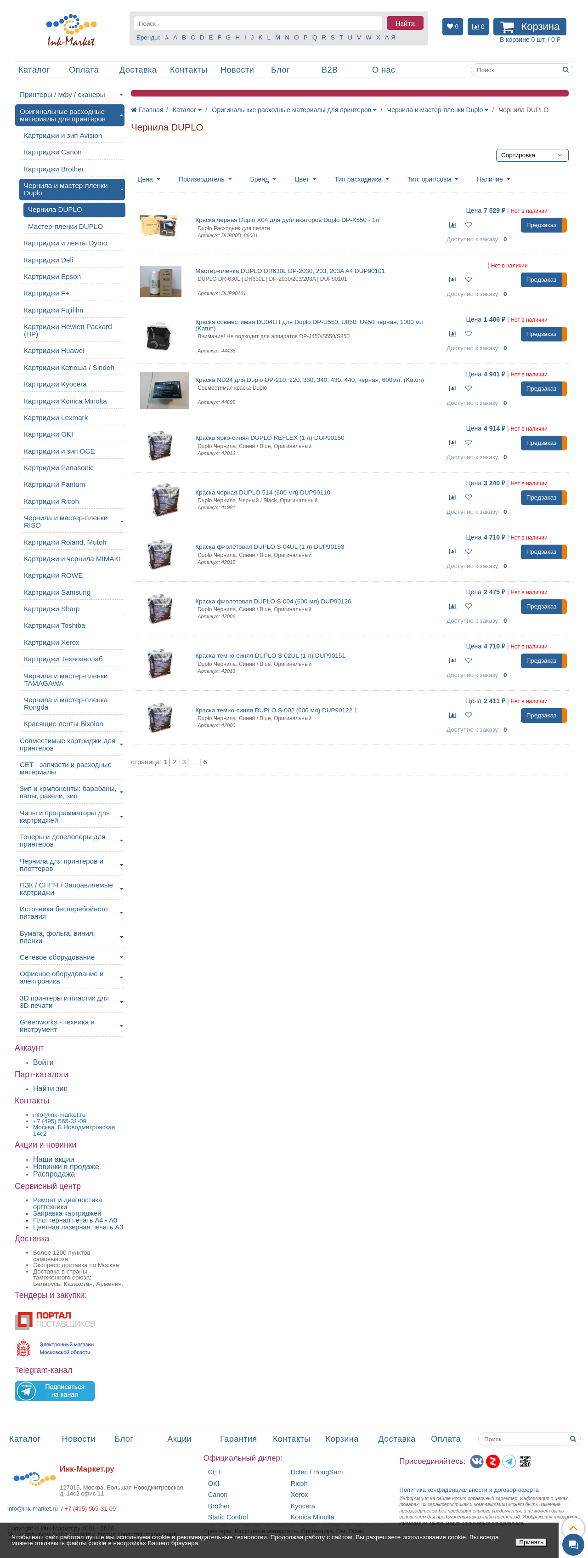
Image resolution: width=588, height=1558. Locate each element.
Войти (43, 1062)
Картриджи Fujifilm (53, 310)
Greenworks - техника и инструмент (57, 1025)
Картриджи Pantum (54, 484)
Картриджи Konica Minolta (65, 401)
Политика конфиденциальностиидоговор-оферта (469, 1489)
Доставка (138, 69)
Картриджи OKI (48, 434)
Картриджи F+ (46, 293)
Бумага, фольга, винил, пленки (57, 936)
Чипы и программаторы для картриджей (65, 816)
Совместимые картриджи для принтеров (67, 744)
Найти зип (50, 1088)
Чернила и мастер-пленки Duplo (65, 189)
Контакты (189, 69)
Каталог (34, 69)
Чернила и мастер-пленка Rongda (66, 703)
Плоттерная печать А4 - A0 (75, 1220)
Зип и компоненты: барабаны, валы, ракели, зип (68, 792)
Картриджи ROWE (53, 575)
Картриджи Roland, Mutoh (65, 542)
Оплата (84, 69)
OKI (214, 1483)
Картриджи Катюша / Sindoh (69, 367)
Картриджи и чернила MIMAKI (72, 559)
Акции (179, 1439)
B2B (330, 69)
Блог (280, 69)
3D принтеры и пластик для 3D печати (64, 1001)
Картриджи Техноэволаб (63, 659)
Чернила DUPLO (55, 209)
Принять (531, 1542)
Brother (219, 1506)
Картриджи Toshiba (54, 625)
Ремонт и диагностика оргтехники (67, 1203)
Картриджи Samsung (57, 592)
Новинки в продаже (66, 1167)
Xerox (299, 1494)
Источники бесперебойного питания (64, 912)
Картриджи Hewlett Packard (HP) (68, 330)
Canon (218, 1494)
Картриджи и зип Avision (63, 135)
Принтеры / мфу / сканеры (62, 94)
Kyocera (303, 1506)
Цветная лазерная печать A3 (78, 1227)
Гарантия (238, 1439)
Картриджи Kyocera (55, 384)
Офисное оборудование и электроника (62, 977)
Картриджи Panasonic (59, 468)
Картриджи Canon (53, 152)
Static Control (228, 1517)
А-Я (390, 37)
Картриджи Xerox (51, 642)
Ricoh (299, 1483)
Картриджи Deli (48, 260)
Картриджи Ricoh (51, 501)
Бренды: (148, 37)
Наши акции (53, 1159)
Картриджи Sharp (52, 609)
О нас (383, 69)
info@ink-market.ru (32, 1508)
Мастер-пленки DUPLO (65, 226)
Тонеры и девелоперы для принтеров (62, 840)
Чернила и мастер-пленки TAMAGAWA (65, 679)
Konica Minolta (312, 1517)
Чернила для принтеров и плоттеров (61, 864)
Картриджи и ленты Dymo (65, 243)
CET (214, 1472)
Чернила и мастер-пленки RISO (65, 521)
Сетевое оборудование (57, 957)
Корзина (342, 1439)
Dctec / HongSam (317, 1472)
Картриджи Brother (54, 169)
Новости (237, 69)
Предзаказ (541, 225)
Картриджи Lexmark (56, 417)
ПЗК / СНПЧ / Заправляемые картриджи (66, 888)
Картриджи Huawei (54, 350)
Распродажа (54, 1174)
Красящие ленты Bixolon (63, 724)
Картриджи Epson (52, 276)
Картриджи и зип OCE (59, 451)
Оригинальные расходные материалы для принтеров (63, 115)
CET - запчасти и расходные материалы (66, 768)
